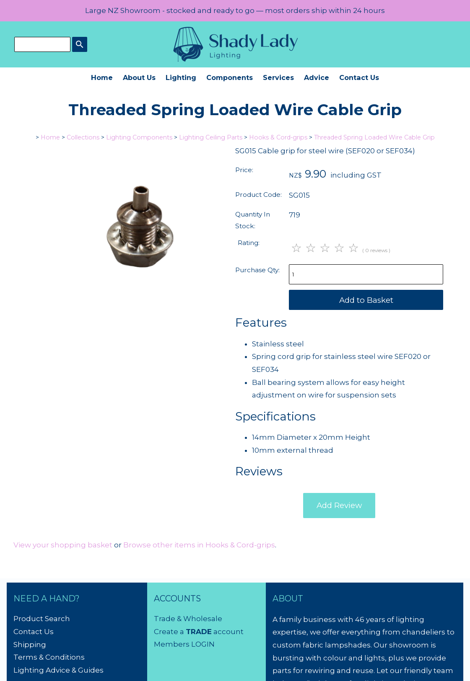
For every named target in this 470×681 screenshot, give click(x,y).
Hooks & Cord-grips (278, 137)
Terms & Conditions (49, 657)
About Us (139, 77)
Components (229, 77)
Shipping (29, 644)
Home (102, 77)
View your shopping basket (62, 545)
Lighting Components (139, 137)
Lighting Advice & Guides (58, 670)
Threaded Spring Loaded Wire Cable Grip (374, 137)
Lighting (181, 77)
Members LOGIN (184, 644)
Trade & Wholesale (188, 618)
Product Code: (258, 195)
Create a (170, 631)
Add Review (339, 505)
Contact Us (359, 77)
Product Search (41, 618)
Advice (316, 77)
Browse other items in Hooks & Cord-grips (199, 545)
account (228, 631)
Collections (83, 137)
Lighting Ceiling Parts (210, 137)
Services (278, 77)
